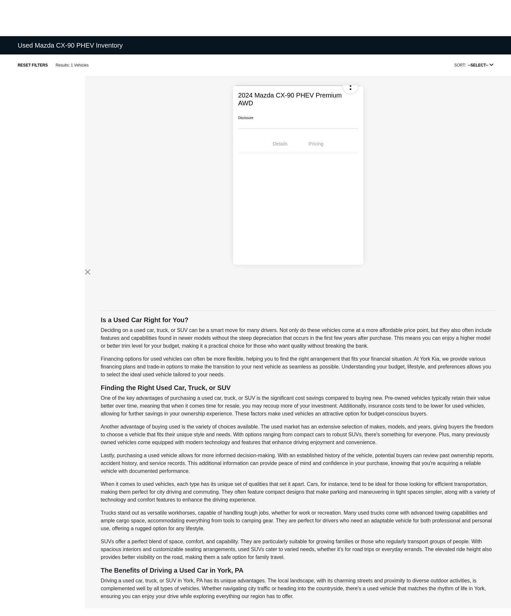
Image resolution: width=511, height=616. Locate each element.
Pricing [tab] (316, 143)
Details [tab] (280, 143)
